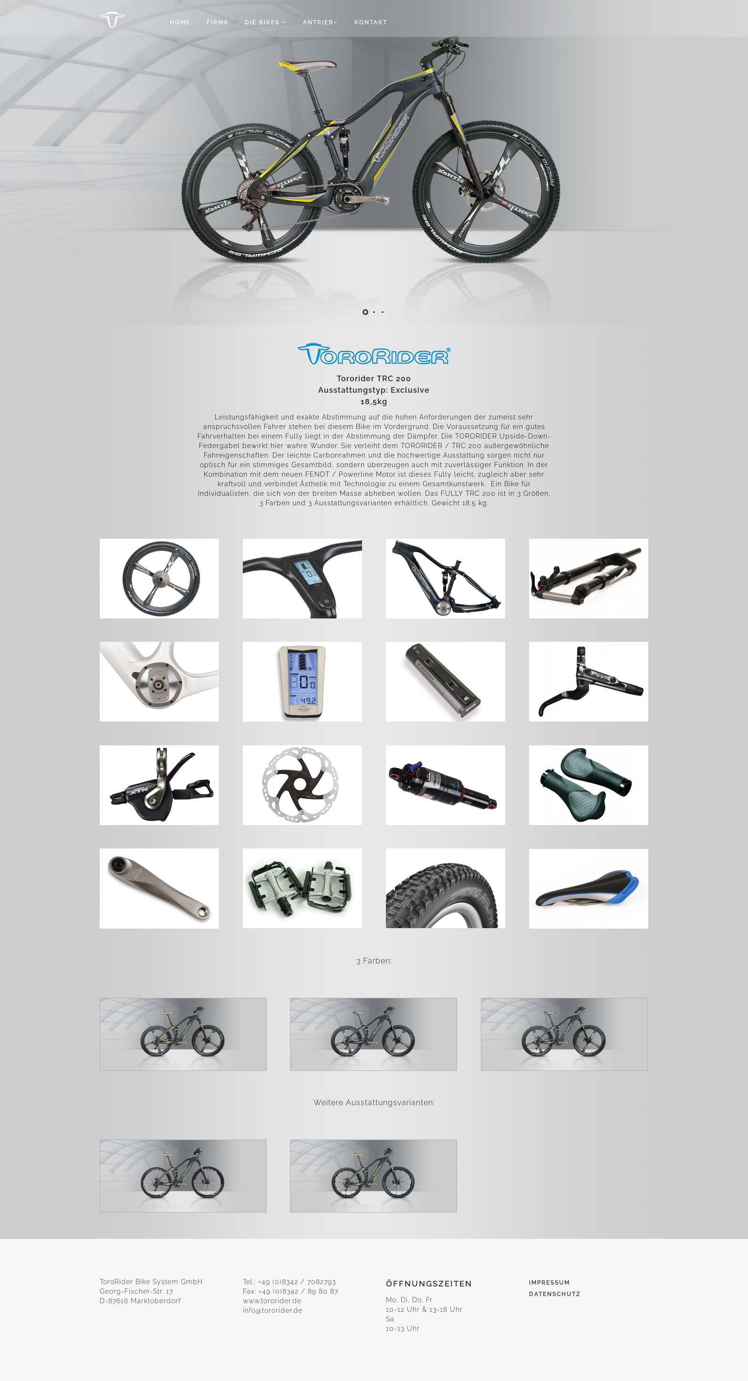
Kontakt (370, 22)
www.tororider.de (272, 1301)
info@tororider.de (272, 1310)
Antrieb (320, 22)
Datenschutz (555, 1294)
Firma (218, 22)
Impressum (549, 1282)
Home (180, 22)
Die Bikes (266, 22)
